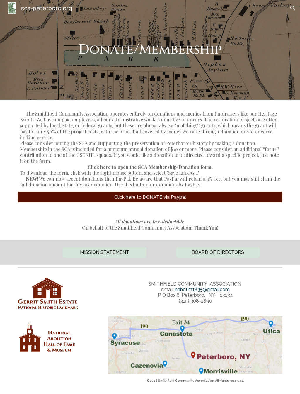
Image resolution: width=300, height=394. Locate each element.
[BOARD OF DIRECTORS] (218, 252)
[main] (150, 50)
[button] (293, 8)
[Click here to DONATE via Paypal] (150, 197)
